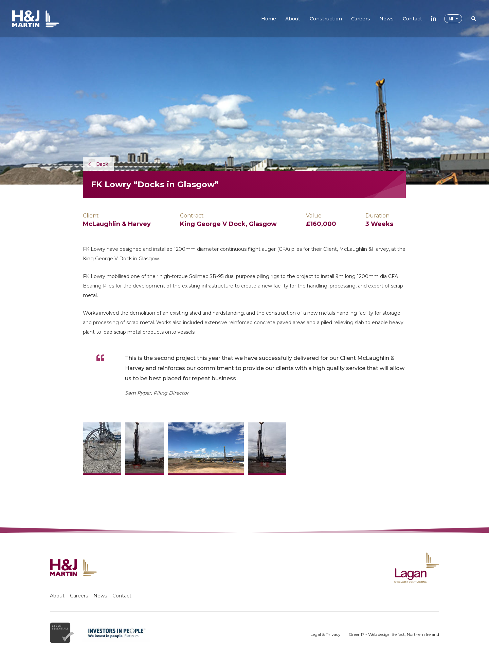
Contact (121, 596)
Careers (79, 596)
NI (452, 18)
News (100, 596)
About (57, 596)
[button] (293, 18)
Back (98, 164)
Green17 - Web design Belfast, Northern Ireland (394, 634)
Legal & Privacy (325, 634)
